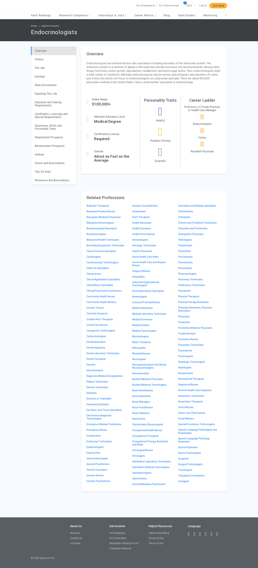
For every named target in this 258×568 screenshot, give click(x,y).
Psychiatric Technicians (190, 345)
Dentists (91, 364)
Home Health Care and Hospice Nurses (149, 264)
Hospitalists (138, 276)
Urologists (183, 481)
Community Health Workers (101, 302)
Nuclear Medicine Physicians (147, 379)
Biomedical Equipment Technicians (105, 245)
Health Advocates (142, 222)
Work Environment (45, 85)
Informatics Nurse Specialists (148, 291)
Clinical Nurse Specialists (100, 285)
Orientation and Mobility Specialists (197, 205)
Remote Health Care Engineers (195, 390)
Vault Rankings (41, 15)
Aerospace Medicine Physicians (104, 217)
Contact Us (76, 538)
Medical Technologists (144, 330)
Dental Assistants (96, 342)
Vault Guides (186, 15)
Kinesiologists (139, 296)
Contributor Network (120, 548)
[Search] (226, 15)
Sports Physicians (187, 447)
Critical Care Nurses (97, 325)
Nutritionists (138, 418)
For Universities (169, 5)
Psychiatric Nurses (188, 339)
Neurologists (139, 359)
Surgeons (183, 458)
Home (34, 26)
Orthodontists (185, 211)
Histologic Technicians (144, 245)
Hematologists (140, 239)
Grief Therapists (141, 217)
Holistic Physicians (142, 251)
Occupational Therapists (145, 436)
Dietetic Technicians (97, 387)
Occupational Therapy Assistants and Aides (150, 443)
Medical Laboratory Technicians (149, 313)
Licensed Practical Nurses (146, 302)
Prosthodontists (187, 333)
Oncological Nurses (142, 450)
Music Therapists (141, 342)
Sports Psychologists (189, 453)
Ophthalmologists (142, 472)
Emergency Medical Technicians (104, 424)
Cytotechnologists (96, 336)
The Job (40, 68)
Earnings (40, 76)
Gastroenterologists (97, 458)
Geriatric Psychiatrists (98, 481)
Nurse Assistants (141, 396)
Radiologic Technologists (191, 362)
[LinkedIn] (195, 534)
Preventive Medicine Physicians (195, 328)
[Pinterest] (213, 534)
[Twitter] (201, 534)
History (39, 59)
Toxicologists (185, 470)
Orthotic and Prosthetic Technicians (197, 222)
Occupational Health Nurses (147, 430)
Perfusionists (185, 256)
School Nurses (186, 407)
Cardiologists (94, 256)
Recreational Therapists (191, 379)
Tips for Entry (43, 171)
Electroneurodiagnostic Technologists (99, 417)
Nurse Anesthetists (142, 390)
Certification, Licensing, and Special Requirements (51, 115)
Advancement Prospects (49, 146)
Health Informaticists (143, 234)
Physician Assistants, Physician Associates (195, 309)
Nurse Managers (141, 401)
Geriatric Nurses (95, 475)
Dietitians (92, 393)
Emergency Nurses (97, 430)
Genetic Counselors (97, 469)
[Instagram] (207, 534)
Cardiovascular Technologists (102, 262)
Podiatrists (184, 322)
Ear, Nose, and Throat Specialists (104, 410)
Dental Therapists (96, 359)
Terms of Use (156, 543)
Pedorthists (184, 251)
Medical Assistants (142, 308)
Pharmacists (185, 268)
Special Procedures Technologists (196, 424)
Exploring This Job (46, 93)
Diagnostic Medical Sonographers (105, 376)
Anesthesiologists (96, 234)
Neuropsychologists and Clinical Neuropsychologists (149, 366)
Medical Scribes (140, 325)
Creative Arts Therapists (100, 319)
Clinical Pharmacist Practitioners (104, 290)
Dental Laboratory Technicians (103, 353)
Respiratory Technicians (191, 396)
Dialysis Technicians (97, 381)
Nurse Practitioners (142, 407)
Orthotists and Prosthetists (192, 228)
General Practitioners (98, 464)
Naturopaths (139, 347)
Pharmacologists (187, 273)
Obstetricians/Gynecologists (147, 424)
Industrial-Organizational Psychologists (145, 284)
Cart (189, 5)
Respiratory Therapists (190, 401)
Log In (203, 5)
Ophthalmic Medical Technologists (150, 467)
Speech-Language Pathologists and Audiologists (197, 431)
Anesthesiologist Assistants (102, 228)
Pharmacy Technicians (190, 279)
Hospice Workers (141, 271)
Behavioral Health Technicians (103, 239)
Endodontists (94, 435)
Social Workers (186, 418)
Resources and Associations (52, 180)
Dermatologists (95, 370)
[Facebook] (190, 534)
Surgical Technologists (190, 464)
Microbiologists (140, 336)
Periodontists (185, 262)
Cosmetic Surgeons (97, 313)
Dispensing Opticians (98, 404)
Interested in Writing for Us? (124, 543)
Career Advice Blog (159, 533)
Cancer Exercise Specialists (101, 251)
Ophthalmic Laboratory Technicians (151, 461)
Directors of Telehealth (99, 398)
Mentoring (210, 15)
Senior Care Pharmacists (191, 413)
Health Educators (141, 228)
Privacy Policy (156, 538)
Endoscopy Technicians (99, 441)
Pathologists (185, 239)
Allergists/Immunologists (100, 222)
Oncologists (138, 455)
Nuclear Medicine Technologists (149, 384)
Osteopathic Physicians (190, 234)
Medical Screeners (142, 319)
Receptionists (185, 373)
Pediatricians (185, 245)
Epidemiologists (95, 447)
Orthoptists (184, 217)
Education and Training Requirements (48, 104)
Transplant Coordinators (191, 475)
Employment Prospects (49, 137)
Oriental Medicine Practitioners (149, 484)
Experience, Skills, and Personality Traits (48, 127)
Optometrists (139, 478)
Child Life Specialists (98, 268)
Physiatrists (184, 290)
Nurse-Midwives (141, 413)
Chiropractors (94, 273)
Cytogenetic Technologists (101, 330)
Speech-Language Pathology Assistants (194, 440)
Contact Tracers (95, 307)
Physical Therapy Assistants (193, 302)
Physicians (184, 316)
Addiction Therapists (98, 205)
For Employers (146, 5)
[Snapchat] (218, 534)
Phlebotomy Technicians (191, 285)
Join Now (218, 5)
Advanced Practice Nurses (101, 211)
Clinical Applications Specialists (103, 279)
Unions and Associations (49, 163)
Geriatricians (139, 211)
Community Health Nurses (101, 296)
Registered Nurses (188, 384)
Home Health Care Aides (145, 256)
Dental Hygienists (96, 347)
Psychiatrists (185, 350)
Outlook (39, 154)
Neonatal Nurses (141, 353)
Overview (41, 50)
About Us (75, 533)
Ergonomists (93, 452)
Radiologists (184, 367)
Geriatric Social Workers (145, 205)
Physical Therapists (188, 296)
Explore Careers (50, 26)
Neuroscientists (140, 373)
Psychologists (185, 356)
